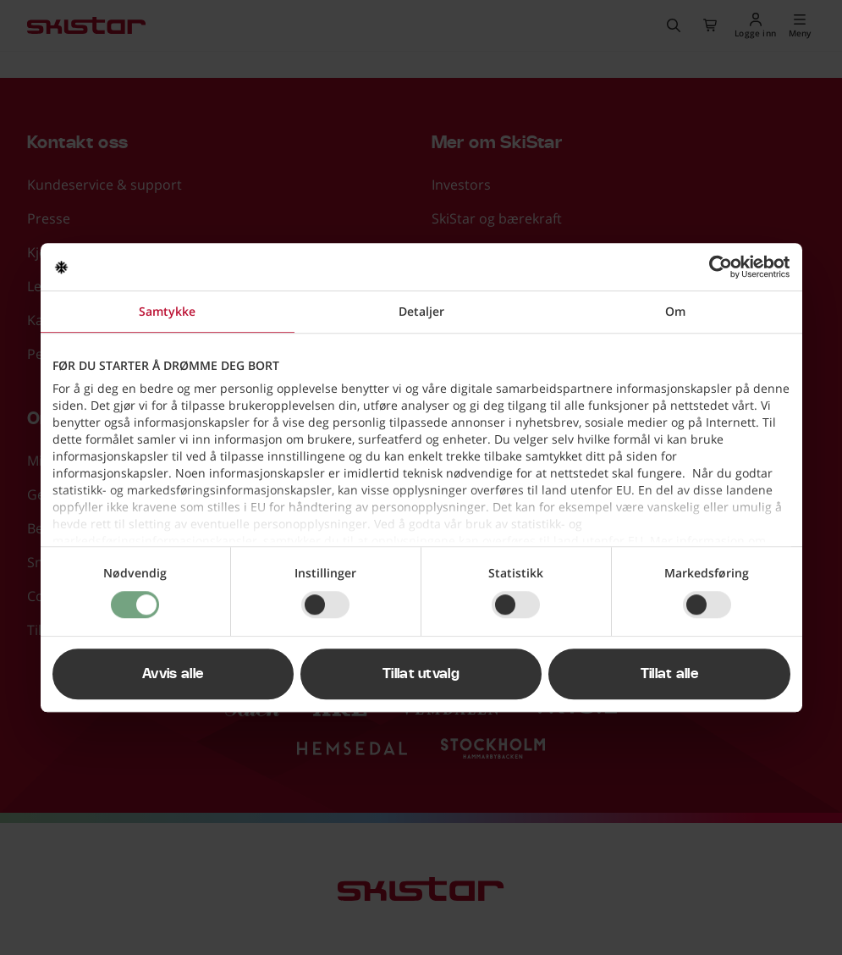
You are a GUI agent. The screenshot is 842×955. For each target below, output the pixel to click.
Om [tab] (675, 311)
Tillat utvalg (421, 674)
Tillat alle (670, 674)
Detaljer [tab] (421, 311)
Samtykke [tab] (167, 311)
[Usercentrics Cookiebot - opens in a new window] (716, 267)
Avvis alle (172, 674)
